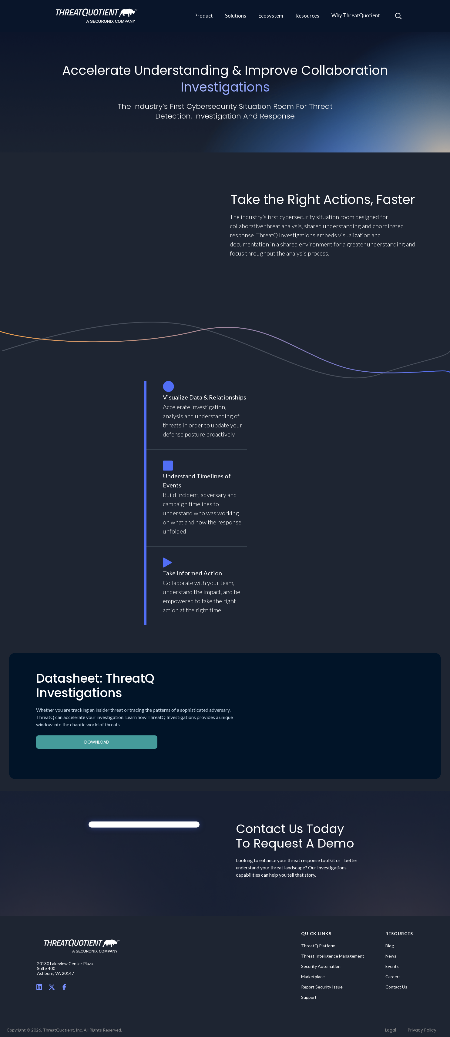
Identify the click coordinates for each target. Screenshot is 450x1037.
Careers (393, 976)
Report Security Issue (322, 987)
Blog (389, 945)
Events (392, 966)
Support (309, 997)
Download (96, 742)
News (390, 956)
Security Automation (321, 966)
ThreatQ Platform (318, 945)
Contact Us (396, 987)
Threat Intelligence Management (332, 956)
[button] (203, 16)
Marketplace (313, 976)
